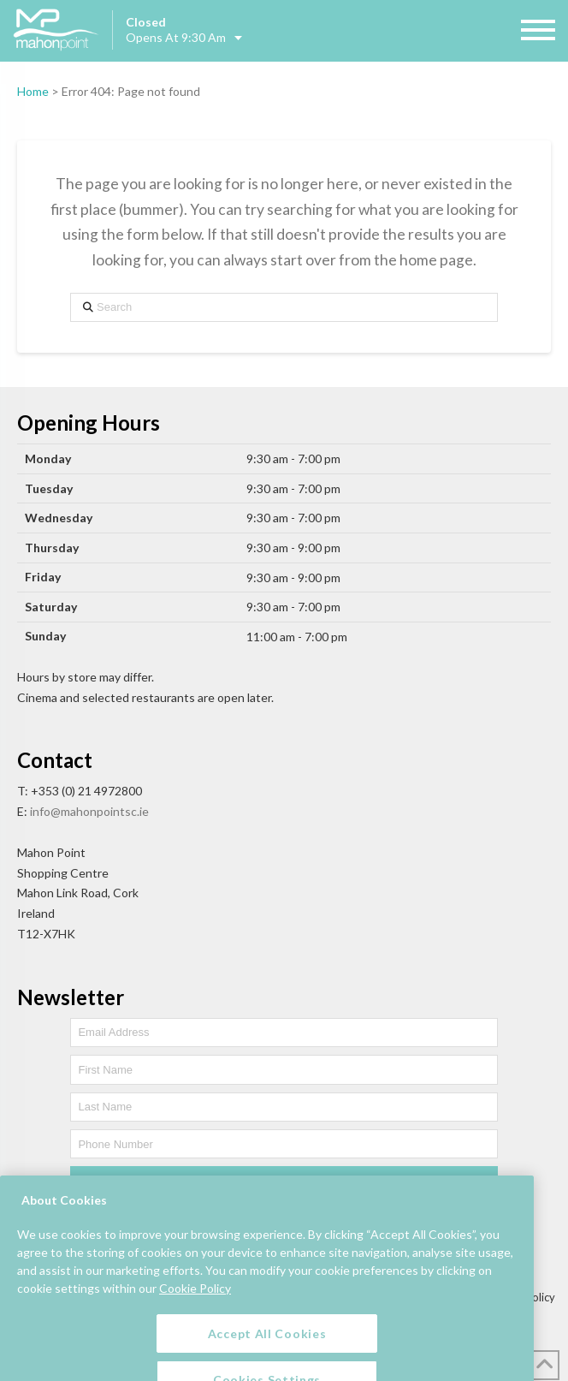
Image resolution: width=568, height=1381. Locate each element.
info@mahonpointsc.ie (89, 811)
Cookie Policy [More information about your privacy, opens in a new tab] (195, 1306)
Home (33, 91)
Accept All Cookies (267, 1351)
